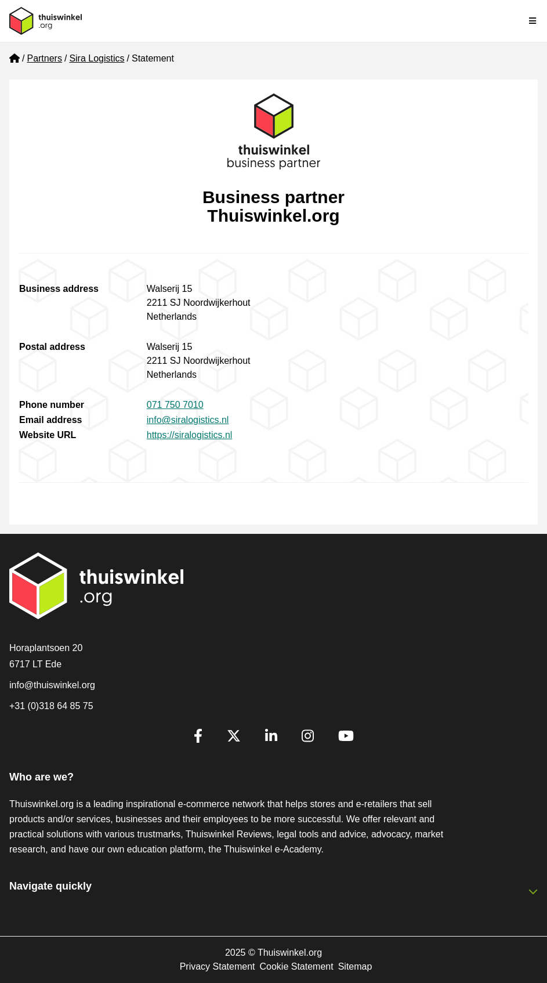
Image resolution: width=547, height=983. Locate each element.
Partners (44, 58)
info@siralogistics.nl (188, 420)
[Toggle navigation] (533, 21)
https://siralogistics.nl (190, 435)
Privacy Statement (217, 966)
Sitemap (355, 966)
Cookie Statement (296, 966)
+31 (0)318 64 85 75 (51, 706)
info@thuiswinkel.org (52, 685)
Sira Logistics (96, 58)
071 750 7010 (175, 405)
